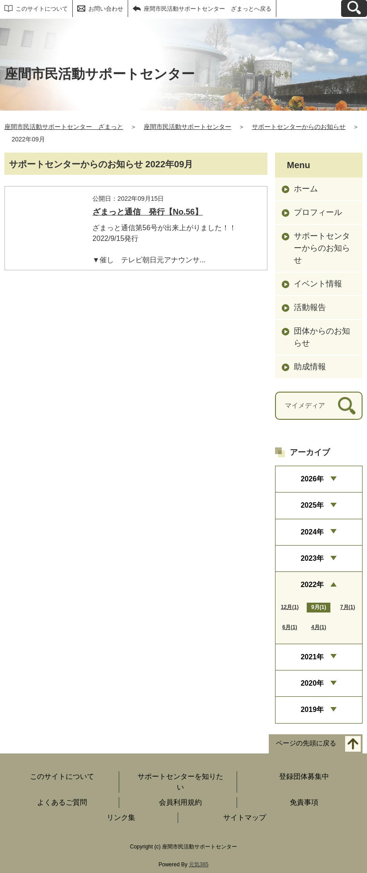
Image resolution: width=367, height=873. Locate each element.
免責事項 (304, 802)
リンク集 (121, 817)
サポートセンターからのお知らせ (299, 126)
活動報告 (310, 307)
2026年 (312, 479)
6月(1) (289, 627)
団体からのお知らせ (322, 337)
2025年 (312, 505)
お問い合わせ (105, 8)
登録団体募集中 (304, 776)
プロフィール (318, 212)
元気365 (199, 864)
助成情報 (310, 366)
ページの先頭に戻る (306, 743)
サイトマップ (244, 817)
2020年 (312, 683)
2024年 (312, 532)
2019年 (312, 709)
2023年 (312, 558)
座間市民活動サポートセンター (187, 126)
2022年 (312, 584)
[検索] (347, 406)
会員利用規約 (180, 802)
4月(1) (318, 627)
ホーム (306, 188)
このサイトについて (42, 8)
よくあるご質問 (62, 802)
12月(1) (290, 607)
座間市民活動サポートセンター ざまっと (63, 126)
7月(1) (347, 607)
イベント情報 (318, 283)
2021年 (312, 657)
